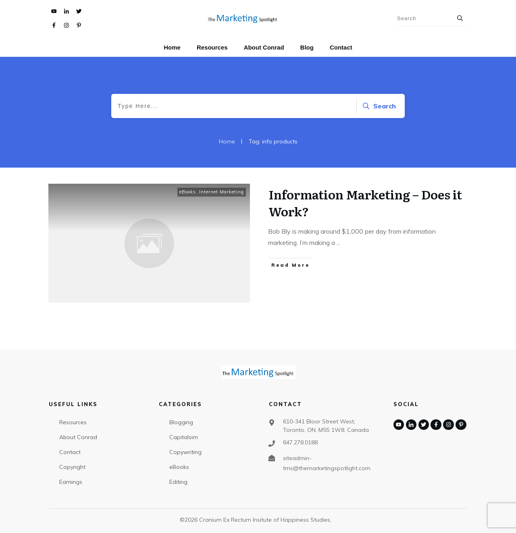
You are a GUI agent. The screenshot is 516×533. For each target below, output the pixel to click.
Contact (70, 452)
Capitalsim (183, 437)
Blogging (181, 422)
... (338, 243)
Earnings (70, 481)
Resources (73, 422)
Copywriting (185, 452)
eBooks (187, 192)
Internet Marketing (221, 192)
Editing (178, 481)
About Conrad (78, 437)
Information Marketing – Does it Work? (365, 202)
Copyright (72, 467)
